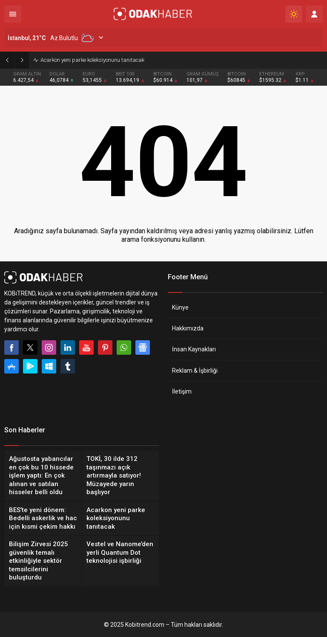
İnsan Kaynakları (194, 349)
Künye (180, 307)
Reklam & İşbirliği (195, 370)
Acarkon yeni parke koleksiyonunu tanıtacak (92, 60)
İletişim (182, 391)
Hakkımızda (188, 328)
